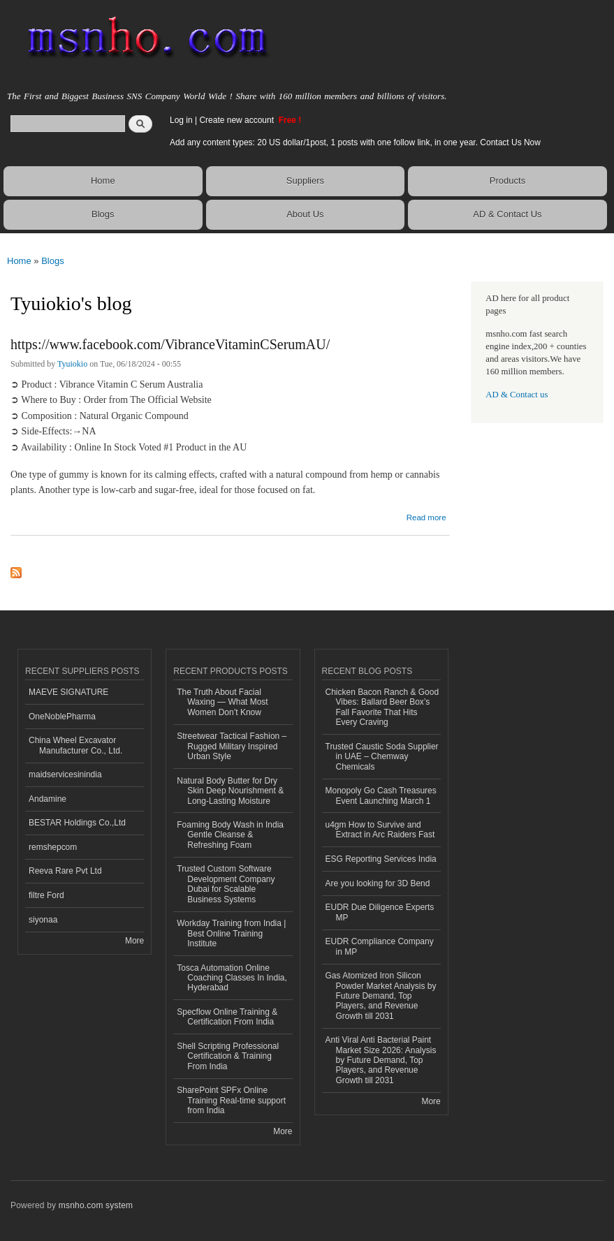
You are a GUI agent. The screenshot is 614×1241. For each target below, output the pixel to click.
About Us (304, 214)
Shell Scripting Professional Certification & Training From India (228, 1056)
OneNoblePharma (62, 716)
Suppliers (305, 180)
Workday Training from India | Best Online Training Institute (231, 933)
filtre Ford (46, 895)
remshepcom (53, 847)
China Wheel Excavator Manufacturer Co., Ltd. (75, 745)
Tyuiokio (72, 364)
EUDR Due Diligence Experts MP (380, 912)
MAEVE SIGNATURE (68, 692)
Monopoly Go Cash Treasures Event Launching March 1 (381, 795)
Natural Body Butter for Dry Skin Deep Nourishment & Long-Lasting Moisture (230, 791)
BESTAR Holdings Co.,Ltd (77, 823)
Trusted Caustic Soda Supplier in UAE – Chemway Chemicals (382, 757)
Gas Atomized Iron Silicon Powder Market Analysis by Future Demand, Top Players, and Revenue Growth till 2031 (381, 996)
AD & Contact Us (507, 214)
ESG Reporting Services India (381, 859)
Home (103, 180)
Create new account (237, 120)
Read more (426, 516)
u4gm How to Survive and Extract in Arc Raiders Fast (380, 829)
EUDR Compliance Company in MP (380, 946)
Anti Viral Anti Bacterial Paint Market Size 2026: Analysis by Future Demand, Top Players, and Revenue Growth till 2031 (381, 1060)
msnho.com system (96, 1205)
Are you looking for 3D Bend (378, 883)
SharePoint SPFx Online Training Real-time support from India (231, 1100)
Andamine (47, 799)
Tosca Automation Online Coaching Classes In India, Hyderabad (232, 978)
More (134, 941)
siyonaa (43, 920)
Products (507, 180)
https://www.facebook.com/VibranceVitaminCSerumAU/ (170, 344)
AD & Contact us (516, 394)
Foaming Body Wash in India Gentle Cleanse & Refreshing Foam (230, 835)
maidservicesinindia (65, 774)
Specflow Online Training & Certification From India (227, 1017)
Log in (181, 120)
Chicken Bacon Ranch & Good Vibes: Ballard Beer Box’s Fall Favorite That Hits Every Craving (382, 707)
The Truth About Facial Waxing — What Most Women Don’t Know (222, 702)
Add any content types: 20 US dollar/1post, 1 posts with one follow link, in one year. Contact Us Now (355, 142)
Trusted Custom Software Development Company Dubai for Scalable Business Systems (226, 884)
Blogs (103, 214)
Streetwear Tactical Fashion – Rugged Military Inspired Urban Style (231, 746)
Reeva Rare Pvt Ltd (65, 871)
